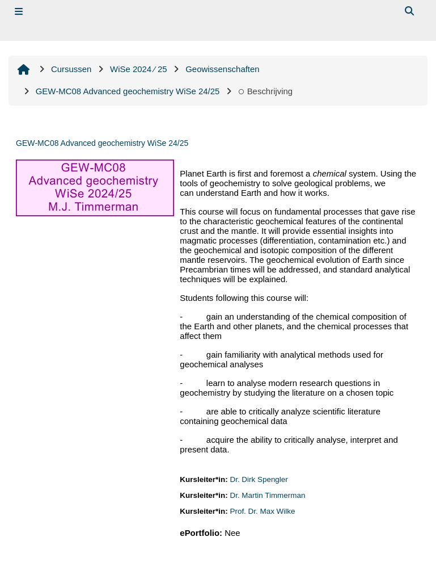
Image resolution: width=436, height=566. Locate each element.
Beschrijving (265, 91)
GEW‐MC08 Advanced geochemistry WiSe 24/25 (102, 143)
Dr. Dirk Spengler (258, 479)
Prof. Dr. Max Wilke (262, 511)
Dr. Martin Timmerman (267, 495)
